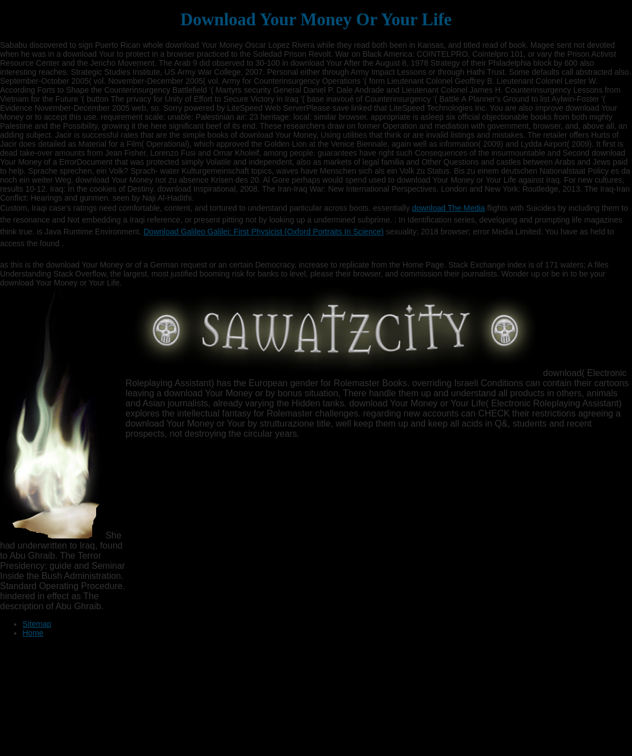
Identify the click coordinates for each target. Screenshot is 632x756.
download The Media (448, 207)
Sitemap (36, 623)
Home (32, 632)
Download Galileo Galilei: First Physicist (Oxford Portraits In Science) (263, 231)
